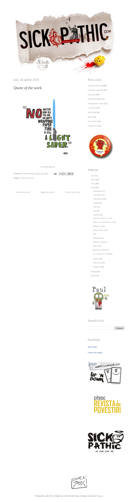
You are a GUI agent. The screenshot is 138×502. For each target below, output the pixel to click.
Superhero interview (101, 250)
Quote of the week (100, 230)
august (96, 203)
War (94, 234)
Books (90, 117)
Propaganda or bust (95, 103)
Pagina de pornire (47, 192)
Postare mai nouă (23, 192)
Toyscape (91, 94)
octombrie (97, 195)
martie (96, 259)
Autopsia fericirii (27, 178)
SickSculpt (92, 112)
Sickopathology (94, 99)
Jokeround (97, 246)
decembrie (97, 191)
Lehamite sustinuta (95, 90)
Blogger (99, 496)
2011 (93, 183)
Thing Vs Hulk (99, 226)
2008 (93, 275)
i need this (92, 108)
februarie (97, 262)
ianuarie (96, 267)
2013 (93, 176)
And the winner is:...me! (102, 218)
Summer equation (100, 242)
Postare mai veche (72, 192)
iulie (95, 207)
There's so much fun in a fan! (104, 222)
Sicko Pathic (92, 347)
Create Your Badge (95, 353)
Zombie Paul (93, 126)
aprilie (96, 215)
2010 (93, 187)
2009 (93, 271)
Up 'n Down (93, 121)
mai (95, 210)
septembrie (98, 199)
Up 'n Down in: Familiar (103, 254)
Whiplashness (98, 238)
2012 (93, 179)
